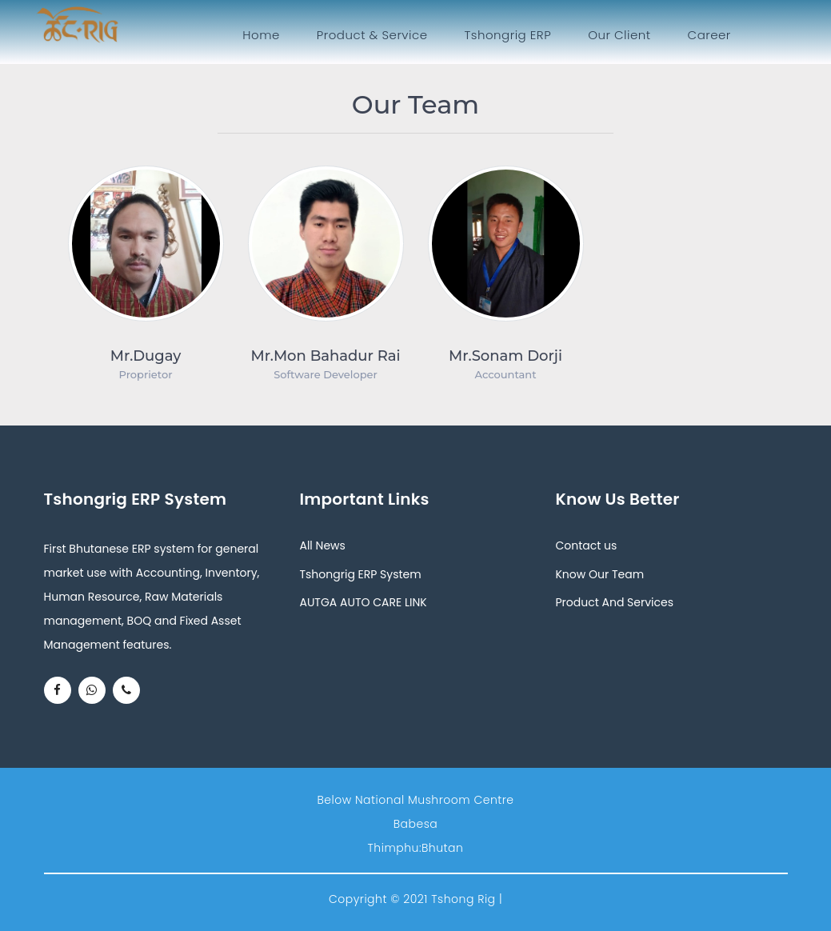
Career (709, 34)
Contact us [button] (586, 545)
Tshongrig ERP (508, 34)
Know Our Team (599, 574)
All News (322, 545)
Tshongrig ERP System (360, 574)
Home (264, 34)
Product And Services (614, 602)
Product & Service (372, 34)
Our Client (619, 34)
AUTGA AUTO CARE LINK (362, 602)
